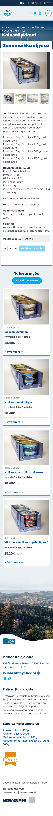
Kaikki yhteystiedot (19, 673)
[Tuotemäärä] (10, 248)
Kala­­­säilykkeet (37, 27)
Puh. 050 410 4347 (14, 667)
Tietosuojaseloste (14, 788)
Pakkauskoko (12, 238)
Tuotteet (20, 27)
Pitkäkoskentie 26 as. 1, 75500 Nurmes (26, 663)
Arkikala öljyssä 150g (16, 730)
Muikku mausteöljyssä (18, 402)
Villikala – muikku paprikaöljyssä (26, 542)
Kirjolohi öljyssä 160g (16, 733)
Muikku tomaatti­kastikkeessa (23, 472)
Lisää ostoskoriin (32, 248)
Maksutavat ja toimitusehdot (20, 792)
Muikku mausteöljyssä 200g (20, 737)
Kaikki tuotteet (25, 280)
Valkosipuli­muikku (16, 331)
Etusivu (6, 27)
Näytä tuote (12, 351)
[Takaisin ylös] (32, 800)
